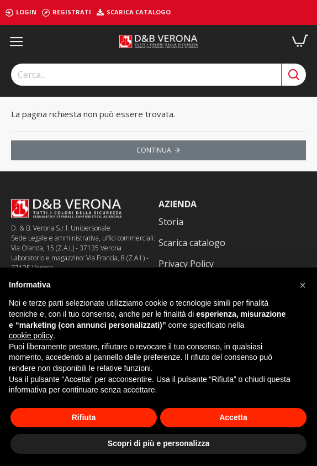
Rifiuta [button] (84, 417)
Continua (153, 150)
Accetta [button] (233, 417)
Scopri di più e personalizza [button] (158, 443)
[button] (302, 285)
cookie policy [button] (31, 335)
